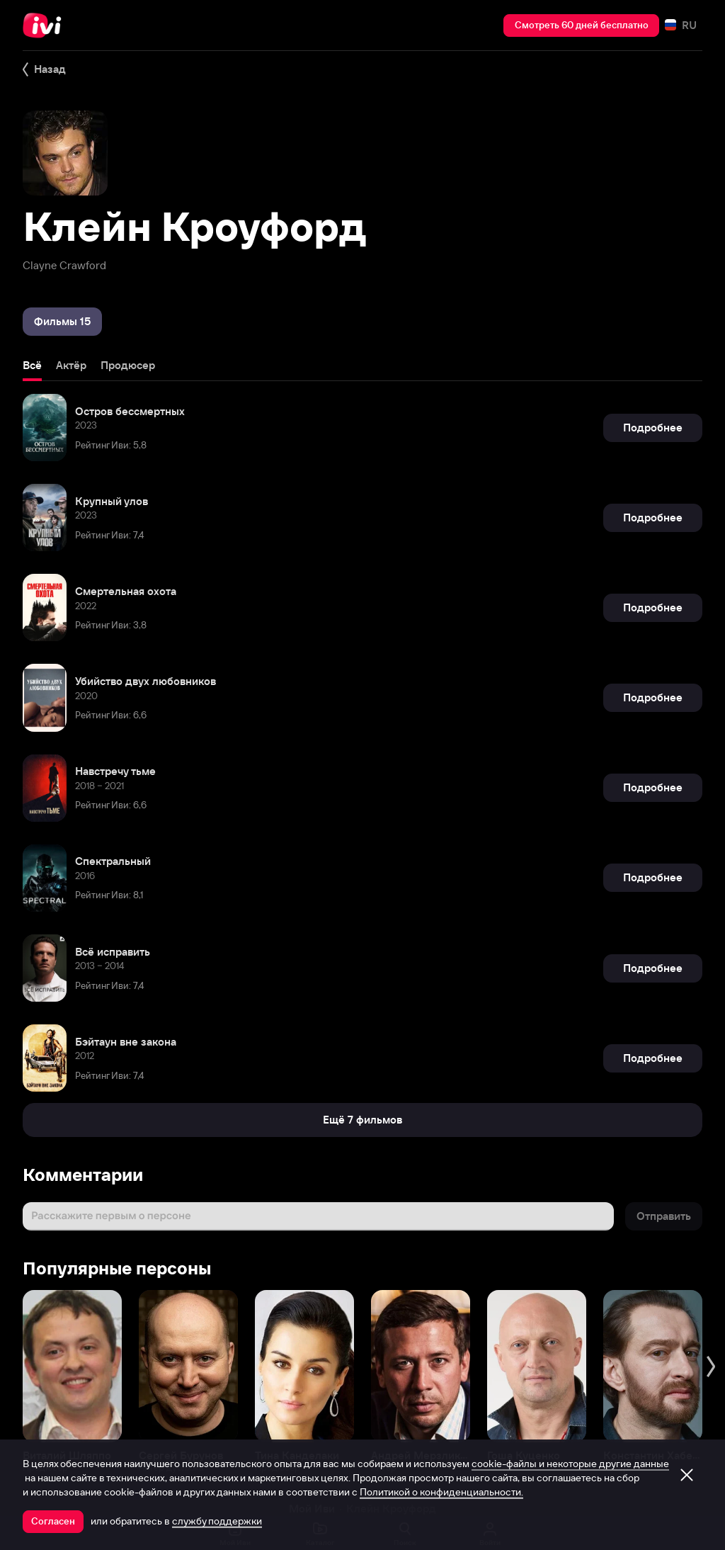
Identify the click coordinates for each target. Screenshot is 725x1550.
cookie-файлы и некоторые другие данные (570, 1463)
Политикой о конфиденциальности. (441, 1492)
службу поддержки (217, 1521)
